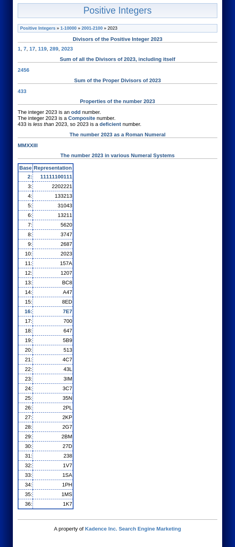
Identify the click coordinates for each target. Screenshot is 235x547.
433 (22, 91)
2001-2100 (92, 28)
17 (32, 49)
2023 (67, 49)
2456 (23, 70)
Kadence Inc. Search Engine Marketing (133, 529)
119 (42, 49)
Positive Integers (117, 10)
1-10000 (68, 28)
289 (54, 49)
